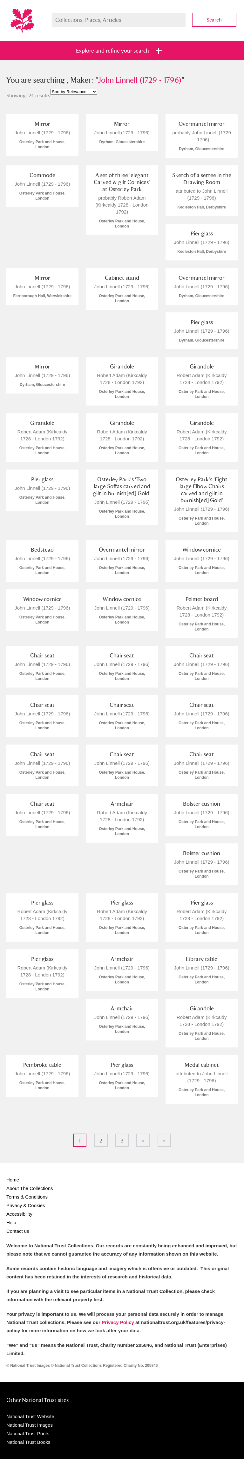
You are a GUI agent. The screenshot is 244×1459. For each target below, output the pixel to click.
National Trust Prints (27, 1433)
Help (11, 1222)
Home (12, 1179)
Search (214, 20)
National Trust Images (29, 1425)
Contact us (17, 1231)
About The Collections (29, 1188)
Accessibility (19, 1214)
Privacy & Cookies (25, 1205)
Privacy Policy (118, 1322)
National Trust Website (30, 1416)
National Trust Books (28, 1442)
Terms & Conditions (27, 1197)
